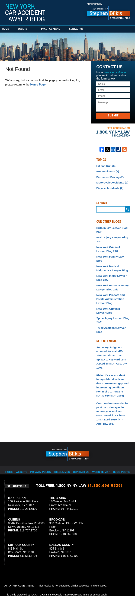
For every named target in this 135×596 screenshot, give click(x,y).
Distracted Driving (108, 176)
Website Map (101, 439)
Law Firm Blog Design (114, 583)
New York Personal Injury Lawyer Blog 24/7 (111, 277)
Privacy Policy (44, 439)
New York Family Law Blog (111, 252)
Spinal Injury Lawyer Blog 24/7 (111, 307)
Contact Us (90, 29)
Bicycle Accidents (108, 186)
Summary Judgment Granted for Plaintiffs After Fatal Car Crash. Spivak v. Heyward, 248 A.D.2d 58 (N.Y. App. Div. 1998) (111, 337)
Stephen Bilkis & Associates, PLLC (44, 583)
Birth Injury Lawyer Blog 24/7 (110, 227)
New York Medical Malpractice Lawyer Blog (110, 259)
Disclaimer (63, 439)
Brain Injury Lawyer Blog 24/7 (110, 236)
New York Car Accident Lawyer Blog (25, 12)
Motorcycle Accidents (110, 181)
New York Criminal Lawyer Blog (111, 298)
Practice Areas (60, 29)
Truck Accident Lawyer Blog (112, 314)
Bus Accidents (106, 170)
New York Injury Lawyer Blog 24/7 (110, 268)
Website (32, 29)
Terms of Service (93, 563)
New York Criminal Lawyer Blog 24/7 (111, 245)
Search (127, 208)
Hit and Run (105, 165)
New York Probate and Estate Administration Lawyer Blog (109, 288)
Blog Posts (120, 439)
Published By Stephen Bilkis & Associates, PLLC (108, 11)
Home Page (38, 84)
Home (10, 29)
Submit (113, 115)
